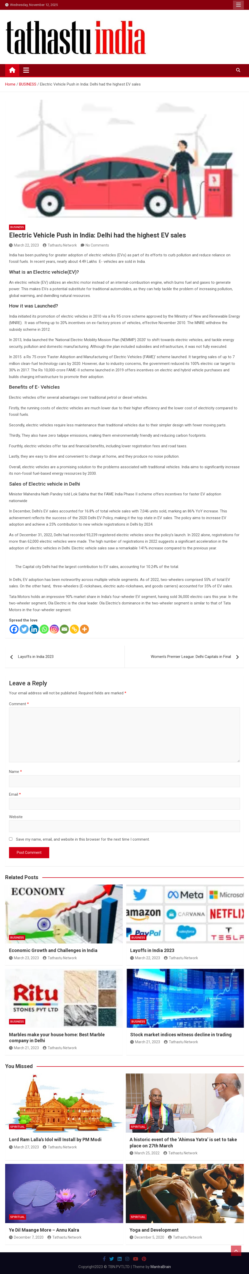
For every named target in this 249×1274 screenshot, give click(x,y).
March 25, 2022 (145, 1153)
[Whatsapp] (44, 629)
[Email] (64, 629)
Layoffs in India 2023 (36, 656)
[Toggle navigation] (26, 70)
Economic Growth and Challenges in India (53, 950)
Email (15, 794)
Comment (19, 704)
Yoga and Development (154, 1230)
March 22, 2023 (24, 245)
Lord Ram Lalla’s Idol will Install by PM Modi (55, 1139)
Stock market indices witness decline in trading (181, 1034)
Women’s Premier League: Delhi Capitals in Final (191, 656)
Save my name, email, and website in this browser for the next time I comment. (83, 839)
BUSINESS (17, 227)
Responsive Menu (238, 5)
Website (16, 817)
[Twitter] (24, 629)
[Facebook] (14, 629)
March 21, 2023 (24, 1048)
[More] (84, 629)
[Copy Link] (74, 629)
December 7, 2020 (26, 1237)
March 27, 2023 (24, 1147)
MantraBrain (161, 1266)
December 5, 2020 (147, 1237)
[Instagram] (54, 629)
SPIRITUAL (17, 1127)
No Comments (97, 245)
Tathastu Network (60, 245)
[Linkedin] (34, 629)
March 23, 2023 (24, 958)
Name (15, 771)
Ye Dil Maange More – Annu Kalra (44, 1230)
